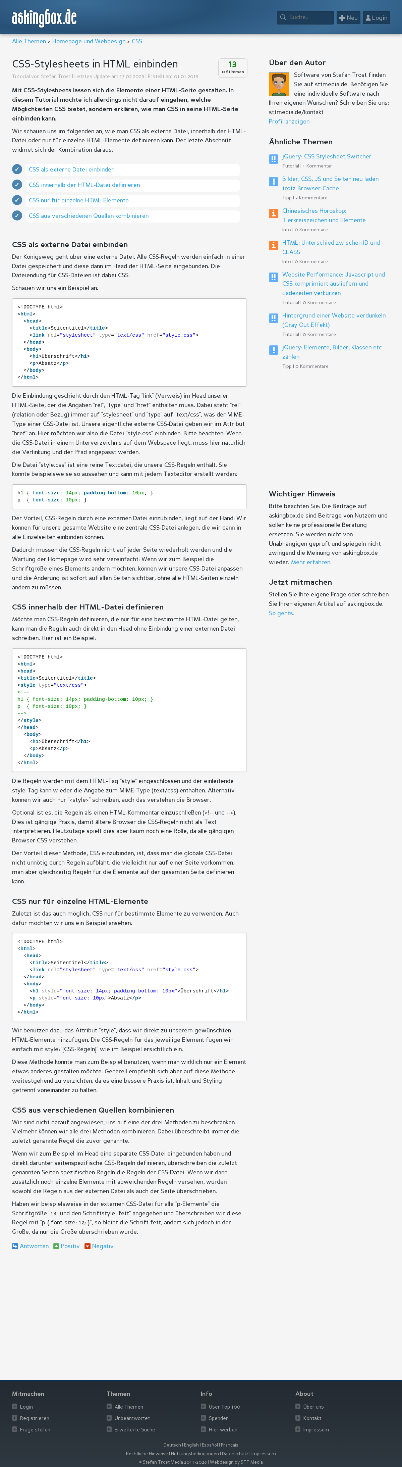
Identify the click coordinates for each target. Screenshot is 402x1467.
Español (210, 1445)
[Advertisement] (129, 1310)
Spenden (219, 1418)
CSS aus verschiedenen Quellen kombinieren (89, 216)
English (191, 1445)
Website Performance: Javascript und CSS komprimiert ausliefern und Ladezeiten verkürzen (333, 284)
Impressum (316, 1430)
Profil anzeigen (289, 122)
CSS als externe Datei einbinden (71, 170)
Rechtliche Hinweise (147, 1454)
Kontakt (312, 1418)
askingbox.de (44, 18)
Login (26, 1407)
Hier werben (223, 1430)
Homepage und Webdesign (88, 42)
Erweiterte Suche (135, 1430)
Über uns (313, 1407)
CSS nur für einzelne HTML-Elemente (79, 201)
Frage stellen (35, 1430)
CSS (137, 42)
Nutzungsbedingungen (195, 1454)
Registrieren (34, 1418)
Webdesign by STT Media (236, 1462)
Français (229, 1445)
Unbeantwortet (132, 1418)
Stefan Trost (56, 77)
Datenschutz (235, 1454)
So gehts (281, 613)
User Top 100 (224, 1407)
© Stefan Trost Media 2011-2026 (173, 1462)
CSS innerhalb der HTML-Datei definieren (84, 185)
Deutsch (172, 1445)
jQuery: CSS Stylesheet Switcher (326, 157)
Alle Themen (29, 42)
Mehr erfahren (310, 562)
